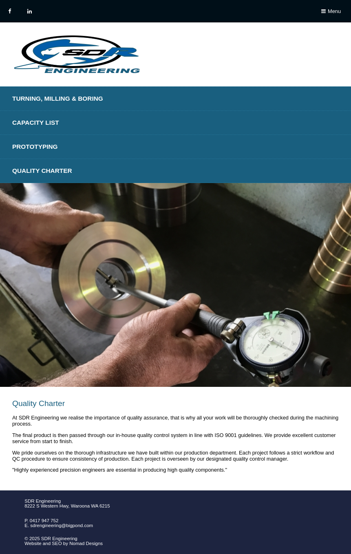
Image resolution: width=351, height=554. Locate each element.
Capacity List (35, 122)
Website (32, 543)
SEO (57, 543)
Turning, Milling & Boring (57, 98)
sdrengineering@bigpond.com (61, 525)
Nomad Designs (86, 543)
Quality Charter (42, 170)
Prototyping (35, 146)
